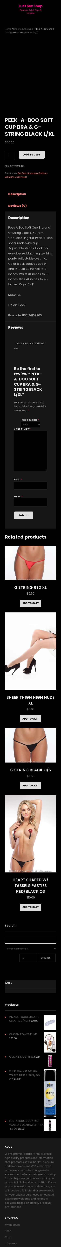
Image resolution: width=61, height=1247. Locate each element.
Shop (8, 1231)
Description (17, 194)
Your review (22, 429)
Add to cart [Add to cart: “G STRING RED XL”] (30, 603)
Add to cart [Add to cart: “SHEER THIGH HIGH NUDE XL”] (30, 718)
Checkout (11, 1243)
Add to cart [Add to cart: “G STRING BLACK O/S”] (30, 785)
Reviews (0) (17, 206)
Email (18, 496)
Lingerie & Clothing (23, 28)
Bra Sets (22, 173)
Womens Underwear (16, 176)
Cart (8, 1237)
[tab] (20, 194)
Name (18, 479)
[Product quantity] (10, 155)
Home (8, 28)
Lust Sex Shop (30, 6)
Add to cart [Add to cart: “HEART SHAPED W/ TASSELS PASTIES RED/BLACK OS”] (30, 907)
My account (12, 1225)
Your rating (30, 420)
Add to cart (31, 154)
